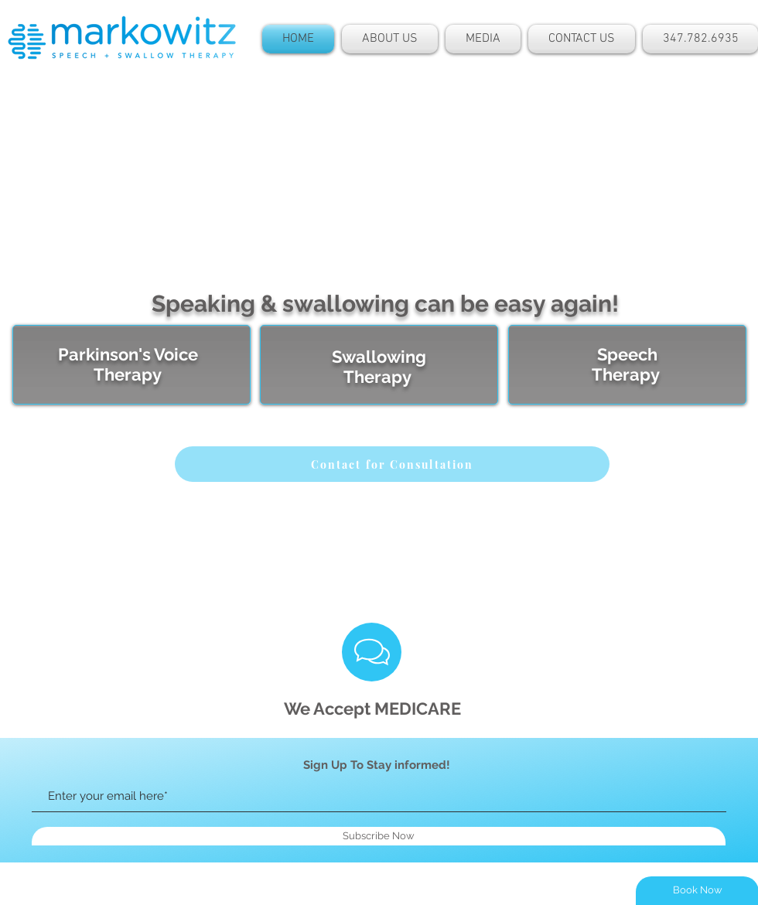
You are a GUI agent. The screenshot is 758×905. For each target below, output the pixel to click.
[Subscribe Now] (379, 836)
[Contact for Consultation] (392, 464)
